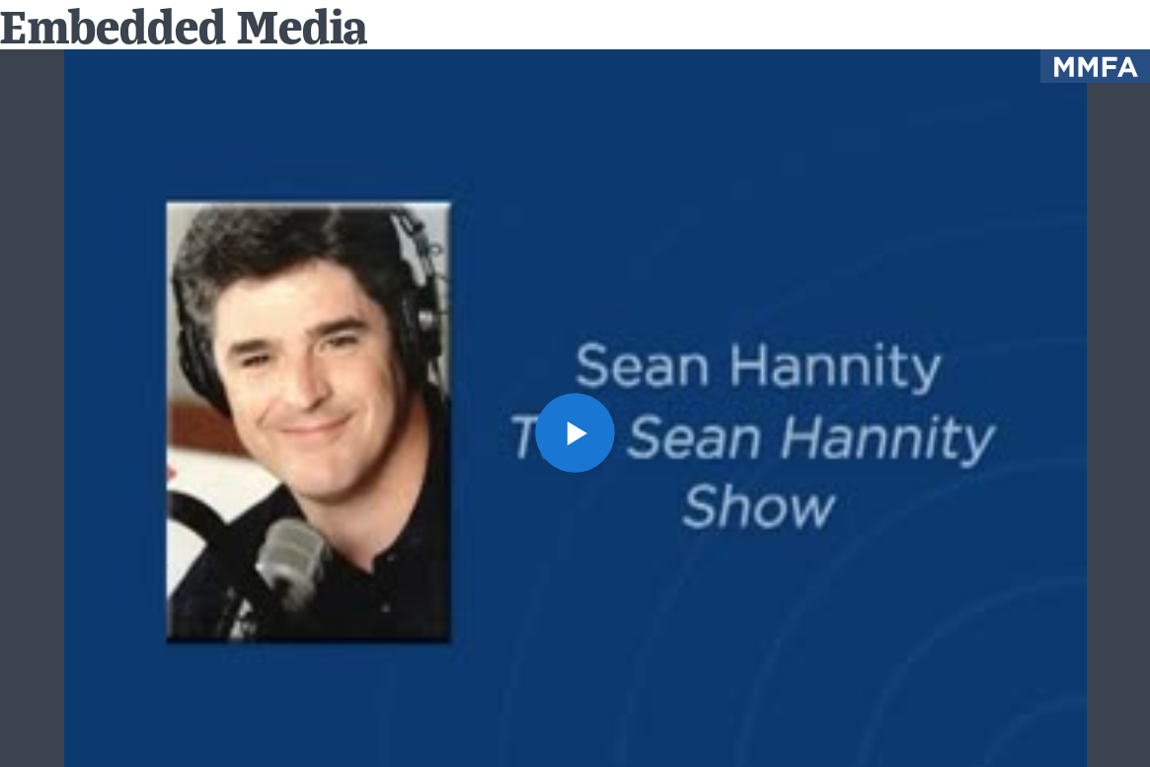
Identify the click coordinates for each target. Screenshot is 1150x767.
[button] (575, 433)
